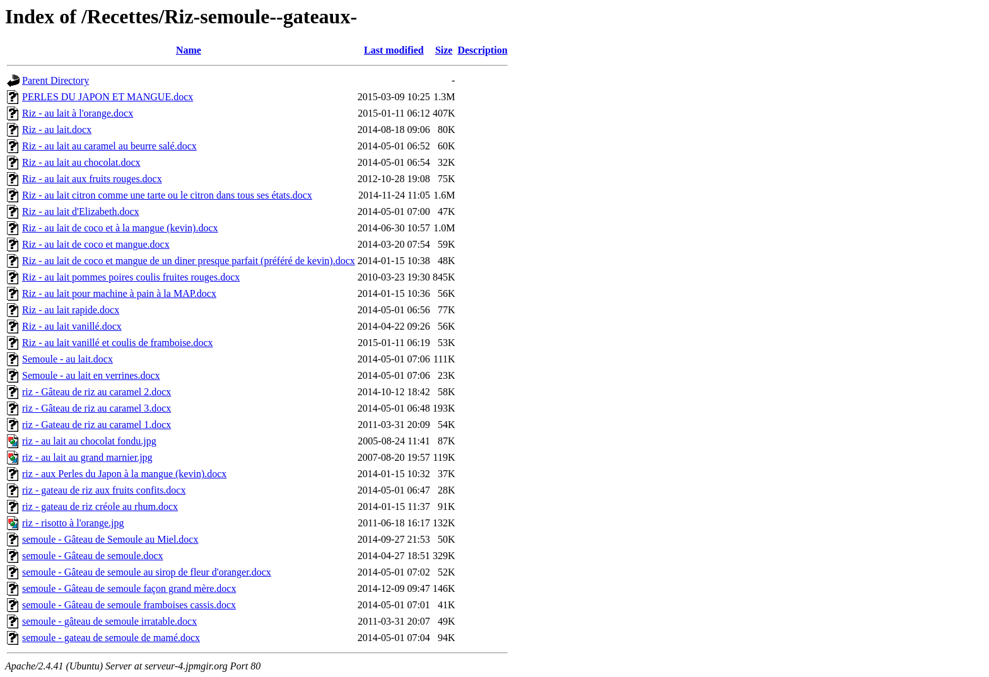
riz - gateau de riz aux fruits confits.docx (103, 490)
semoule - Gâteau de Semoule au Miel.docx (110, 539)
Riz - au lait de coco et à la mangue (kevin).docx (120, 228)
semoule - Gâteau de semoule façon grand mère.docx (129, 588)
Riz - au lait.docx (56, 129)
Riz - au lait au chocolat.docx (81, 162)
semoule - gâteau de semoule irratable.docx (109, 621)
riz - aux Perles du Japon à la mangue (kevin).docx (124, 473)
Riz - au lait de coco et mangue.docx (96, 244)
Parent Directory (55, 80)
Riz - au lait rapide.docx (70, 309)
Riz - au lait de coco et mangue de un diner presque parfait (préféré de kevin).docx (188, 260)
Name (188, 50)
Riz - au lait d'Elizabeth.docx (80, 211)
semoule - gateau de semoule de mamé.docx (111, 637)
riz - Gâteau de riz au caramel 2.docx (96, 391)
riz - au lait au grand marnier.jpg (87, 457)
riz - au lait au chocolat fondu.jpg (89, 441)
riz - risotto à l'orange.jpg (73, 523)
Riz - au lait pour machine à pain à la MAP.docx (119, 293)
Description (482, 50)
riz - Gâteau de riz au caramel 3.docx (96, 408)
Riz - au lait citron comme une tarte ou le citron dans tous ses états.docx (167, 195)
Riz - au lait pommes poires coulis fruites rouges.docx (131, 277)
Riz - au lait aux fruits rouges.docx (92, 178)
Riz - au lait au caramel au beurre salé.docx (109, 146)
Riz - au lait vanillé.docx (72, 326)
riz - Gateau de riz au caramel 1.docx (96, 424)
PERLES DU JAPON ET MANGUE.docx (107, 96)
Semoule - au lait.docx (67, 359)
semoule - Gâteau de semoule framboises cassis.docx (129, 604)
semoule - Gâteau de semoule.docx (92, 555)
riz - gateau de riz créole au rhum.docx (100, 506)
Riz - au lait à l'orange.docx (77, 113)
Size (444, 50)
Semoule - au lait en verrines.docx (91, 375)
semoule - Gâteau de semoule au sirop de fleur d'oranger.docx (146, 572)
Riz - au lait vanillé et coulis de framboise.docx (117, 342)
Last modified (394, 50)
